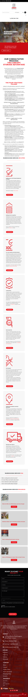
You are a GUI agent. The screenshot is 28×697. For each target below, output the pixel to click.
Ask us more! (15, 190)
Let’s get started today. (13, 266)
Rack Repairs (8, 368)
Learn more (14, 506)
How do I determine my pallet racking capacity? (9, 481)
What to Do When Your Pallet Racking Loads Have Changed (13, 503)
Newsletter (3, 605)
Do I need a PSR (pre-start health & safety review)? (10, 479)
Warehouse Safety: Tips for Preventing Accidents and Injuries (13, 521)
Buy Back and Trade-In (10, 444)
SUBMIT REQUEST (13, 614)
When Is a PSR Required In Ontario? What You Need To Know (13, 557)
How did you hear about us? (6, 598)
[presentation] (8, 610)
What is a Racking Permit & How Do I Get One (10, 539)
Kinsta (18, 695)
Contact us (11, 227)
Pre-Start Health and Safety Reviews (13, 252)
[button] (25, 15)
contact (12, 456)
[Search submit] (25, 12)
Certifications (8, 290)
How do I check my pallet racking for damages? (9, 483)
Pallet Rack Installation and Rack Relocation (12, 407)
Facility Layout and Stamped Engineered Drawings (13, 179)
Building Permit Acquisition (11, 215)
